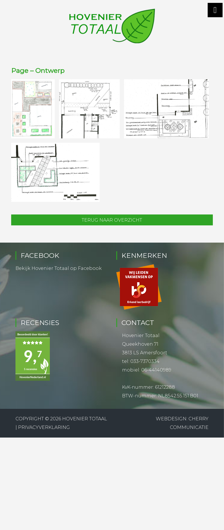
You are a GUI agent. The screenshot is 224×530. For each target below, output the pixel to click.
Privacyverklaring (44, 427)
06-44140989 (156, 370)
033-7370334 (145, 361)
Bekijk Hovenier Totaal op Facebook (58, 268)
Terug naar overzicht (112, 220)
